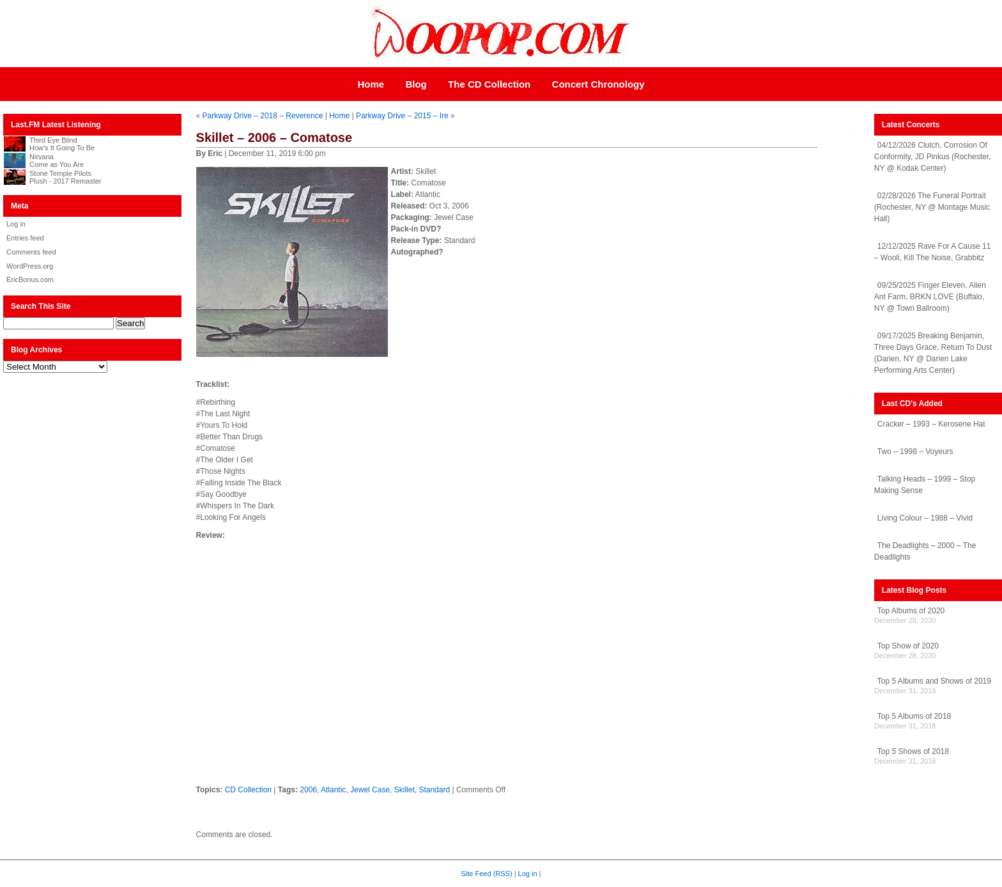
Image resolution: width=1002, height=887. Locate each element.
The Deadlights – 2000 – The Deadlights (925, 551)
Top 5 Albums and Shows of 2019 (934, 681)
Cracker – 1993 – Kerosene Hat (931, 424)
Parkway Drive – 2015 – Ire (402, 115)
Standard (434, 789)
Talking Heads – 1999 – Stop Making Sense (924, 485)
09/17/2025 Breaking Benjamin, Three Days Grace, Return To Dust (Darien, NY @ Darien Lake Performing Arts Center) (933, 353)
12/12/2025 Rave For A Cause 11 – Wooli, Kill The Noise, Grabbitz (932, 252)
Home (370, 84)
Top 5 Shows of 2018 (913, 751)
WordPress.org (29, 266)
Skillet (404, 789)
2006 (308, 789)
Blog (415, 84)
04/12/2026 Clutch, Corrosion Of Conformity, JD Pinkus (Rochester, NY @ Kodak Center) (932, 157)
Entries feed (25, 238)
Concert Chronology (598, 84)
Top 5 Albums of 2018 (914, 716)
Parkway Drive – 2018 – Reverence (263, 115)
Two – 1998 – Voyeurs (915, 451)
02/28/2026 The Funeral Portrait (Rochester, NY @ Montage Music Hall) (932, 207)
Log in (16, 224)
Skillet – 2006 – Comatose (274, 137)
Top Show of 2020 (908, 645)
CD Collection (248, 789)
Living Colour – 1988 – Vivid (925, 518)
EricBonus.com (30, 279)
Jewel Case (370, 789)
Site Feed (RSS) (487, 873)
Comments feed (31, 252)
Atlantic (333, 789)
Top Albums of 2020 (910, 610)
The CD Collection (489, 84)
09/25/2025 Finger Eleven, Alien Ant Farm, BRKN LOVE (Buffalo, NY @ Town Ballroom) (930, 297)
